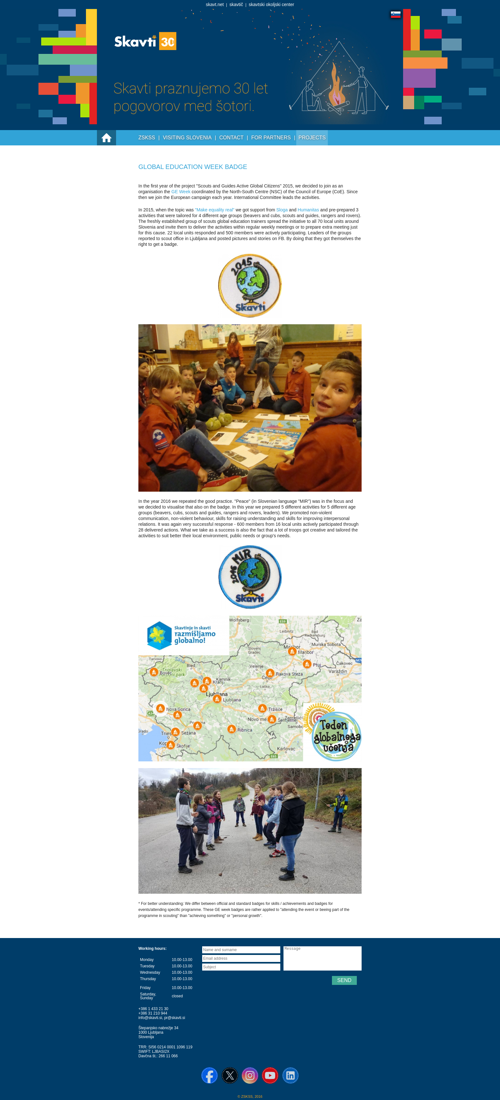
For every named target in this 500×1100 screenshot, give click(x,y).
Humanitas (309, 209)
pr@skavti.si (174, 1018)
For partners (271, 137)
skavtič (236, 4)
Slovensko (396, 14)
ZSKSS (146, 137)
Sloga (282, 209)
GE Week (181, 191)
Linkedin (290, 1075)
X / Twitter (230, 1075)
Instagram (250, 1075)
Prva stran (106, 137)
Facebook (209, 1075)
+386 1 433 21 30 (153, 1009)
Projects (312, 137)
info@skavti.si (150, 1018)
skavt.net (215, 4)
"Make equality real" (215, 209)
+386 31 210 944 (152, 1013)
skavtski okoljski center (271, 4)
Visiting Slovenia (187, 137)
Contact (231, 137)
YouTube (270, 1075)
